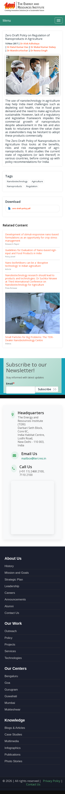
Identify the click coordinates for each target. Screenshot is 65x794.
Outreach (11, 631)
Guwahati (11, 696)
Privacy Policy (51, 781)
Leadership (12, 586)
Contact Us (12, 613)
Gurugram (11, 689)
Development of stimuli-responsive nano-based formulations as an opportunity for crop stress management (32, 237)
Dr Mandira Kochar (17, 50)
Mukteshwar (12, 709)
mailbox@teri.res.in (33, 458)
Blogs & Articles (15, 728)
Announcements (15, 599)
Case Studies (13, 734)
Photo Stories (13, 761)
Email (9, 383)
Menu (7, 20)
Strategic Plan (14, 579)
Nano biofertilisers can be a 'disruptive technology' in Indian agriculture (26, 264)
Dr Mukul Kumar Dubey (43, 47)
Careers (10, 592)
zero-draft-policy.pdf (21, 208)
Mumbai (10, 703)
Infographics (13, 748)
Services (10, 651)
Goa (7, 682)
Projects (10, 644)
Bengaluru (11, 676)
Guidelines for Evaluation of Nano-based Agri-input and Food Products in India (31, 251)
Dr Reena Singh (39, 50)
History (9, 566)
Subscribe (44, 389)
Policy (8, 638)
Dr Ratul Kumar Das (17, 47)
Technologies (13, 658)
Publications (12, 754)
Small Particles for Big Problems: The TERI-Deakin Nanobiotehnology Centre (29, 338)
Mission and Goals (17, 572)
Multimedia (12, 741)
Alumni (9, 606)
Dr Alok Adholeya (29, 43)
